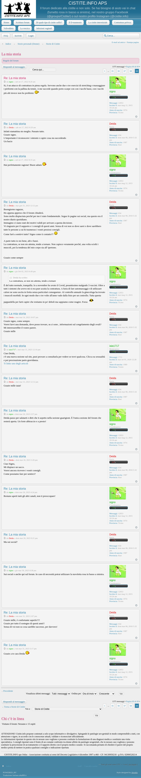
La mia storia (11, 54)
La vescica (24, 28)
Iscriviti (17, 36)
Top (136, 117)
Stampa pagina (133, 42)
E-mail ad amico (118, 42)
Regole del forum (11, 60)
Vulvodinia (8, 28)
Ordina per (84, 693)
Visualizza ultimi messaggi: (48, 693)
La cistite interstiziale (97, 22)
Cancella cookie (90, 766)
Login (31, 36)
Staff (79, 766)
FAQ (5, 36)
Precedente (8, 691)
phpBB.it (22, 775)
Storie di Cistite (53, 44)
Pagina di (132, 66)
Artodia (134, 772)
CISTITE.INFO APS (87, 3)
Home (6, 22)
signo (11, 82)
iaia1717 (12, 349)
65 (113, 71)
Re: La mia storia (15, 78)
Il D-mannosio (75, 22)
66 (119, 71)
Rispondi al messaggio (14, 67)
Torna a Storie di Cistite (14, 707)
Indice (8, 44)
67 (125, 71)
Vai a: (27, 709)
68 (131, 71)
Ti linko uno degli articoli (16, 363)
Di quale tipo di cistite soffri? (48, 22)
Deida (11, 127)
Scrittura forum (22, 22)
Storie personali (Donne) (28, 44)
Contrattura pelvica (122, 22)
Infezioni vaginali (44, 28)
